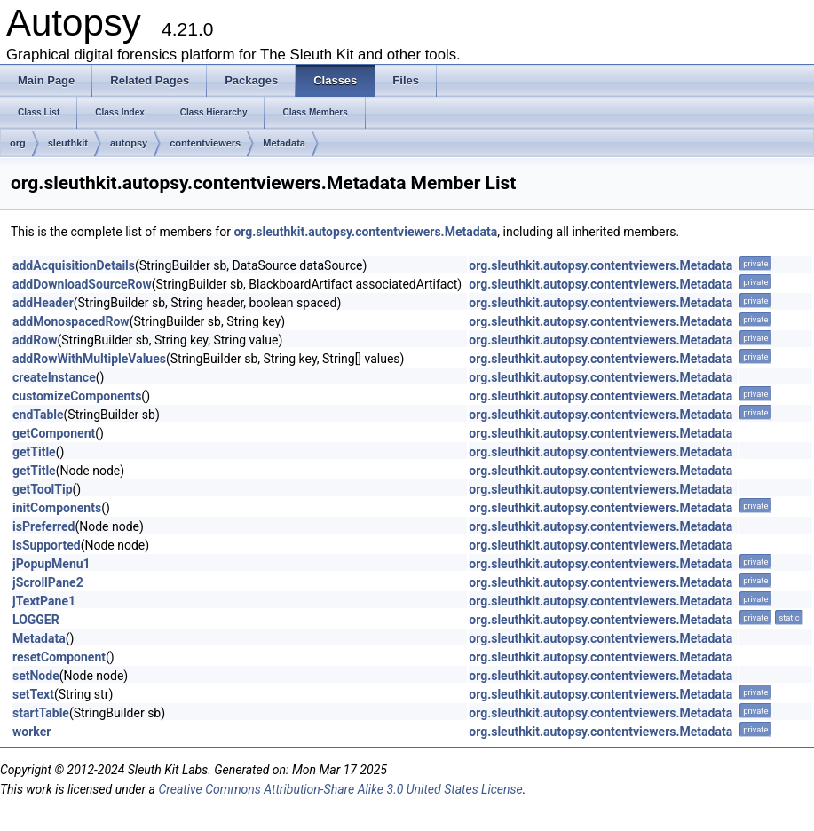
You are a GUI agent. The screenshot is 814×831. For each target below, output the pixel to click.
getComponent (53, 433)
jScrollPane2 (47, 582)
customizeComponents (76, 396)
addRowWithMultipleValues (89, 359)
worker (31, 731)
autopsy (128, 143)
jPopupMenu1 (51, 564)
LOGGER (35, 620)
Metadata (284, 143)
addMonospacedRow (71, 321)
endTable (38, 415)
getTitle (34, 452)
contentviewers (205, 143)
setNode (35, 676)
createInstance (54, 377)
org (18, 143)
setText (33, 694)
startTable (40, 713)
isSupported (46, 545)
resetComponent (59, 657)
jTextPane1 (43, 601)
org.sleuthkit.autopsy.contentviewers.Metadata (365, 232)
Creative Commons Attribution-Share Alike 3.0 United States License (340, 789)
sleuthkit (68, 143)
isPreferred (43, 526)
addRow (34, 340)
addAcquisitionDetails (73, 265)
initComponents (56, 508)
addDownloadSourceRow (82, 284)
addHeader (43, 303)
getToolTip (42, 489)
